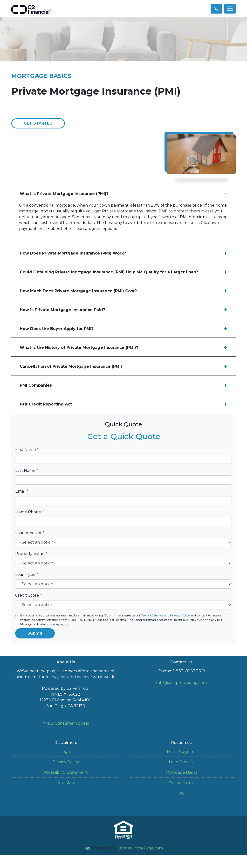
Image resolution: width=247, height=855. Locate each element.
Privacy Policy (180, 615)
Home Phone (29, 512)
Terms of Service (152, 615)
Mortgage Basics (181, 772)
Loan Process (181, 762)
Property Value (31, 553)
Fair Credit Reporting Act (123, 404)
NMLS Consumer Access (65, 723)
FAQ (181, 793)
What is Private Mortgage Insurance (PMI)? (123, 193)
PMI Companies (123, 385)
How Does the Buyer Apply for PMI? (123, 328)
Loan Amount (29, 533)
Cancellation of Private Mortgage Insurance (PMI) (123, 366)
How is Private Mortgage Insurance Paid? (123, 310)
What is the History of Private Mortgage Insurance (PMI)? (123, 347)
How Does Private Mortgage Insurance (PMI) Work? (123, 253)
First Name (27, 449)
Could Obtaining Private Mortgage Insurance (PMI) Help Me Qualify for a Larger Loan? (123, 272)
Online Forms (181, 782)
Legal (65, 751)
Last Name (26, 470)
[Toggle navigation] (230, 9)
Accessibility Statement (65, 772)
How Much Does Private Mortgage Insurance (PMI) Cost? (123, 291)
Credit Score (28, 595)
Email (21, 491)
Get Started (38, 123)
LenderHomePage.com (140, 848)
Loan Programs (181, 751)
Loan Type (26, 574)
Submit (34, 633)
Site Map (65, 782)
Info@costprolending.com (181, 682)
